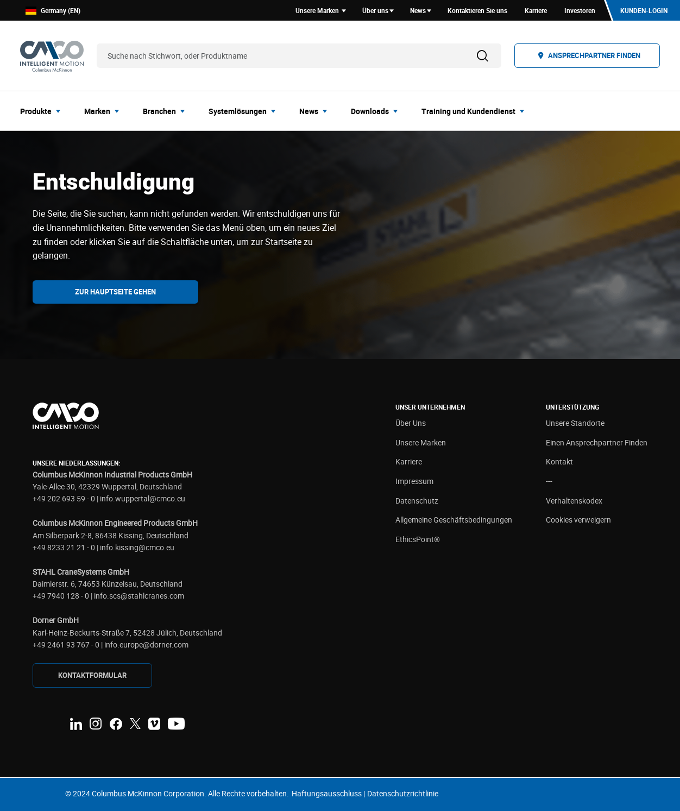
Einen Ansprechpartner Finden (596, 442)
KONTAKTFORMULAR (92, 675)
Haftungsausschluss (327, 793)
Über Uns (410, 423)
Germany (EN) (53, 11)
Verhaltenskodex (574, 500)
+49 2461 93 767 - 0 (66, 644)
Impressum (414, 481)
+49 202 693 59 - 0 (64, 498)
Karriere (408, 461)
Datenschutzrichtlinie (402, 793)
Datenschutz (416, 500)
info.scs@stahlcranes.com (139, 595)
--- (549, 481)
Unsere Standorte (575, 423)
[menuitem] (43, 110)
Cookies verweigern (578, 519)
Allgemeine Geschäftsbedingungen (453, 519)
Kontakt (559, 461)
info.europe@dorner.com (146, 644)
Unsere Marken (420, 442)
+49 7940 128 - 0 (61, 595)
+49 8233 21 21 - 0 (64, 547)
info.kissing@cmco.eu (137, 547)
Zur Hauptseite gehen (115, 292)
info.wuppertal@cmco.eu (142, 498)
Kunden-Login (644, 10)
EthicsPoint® (417, 539)
